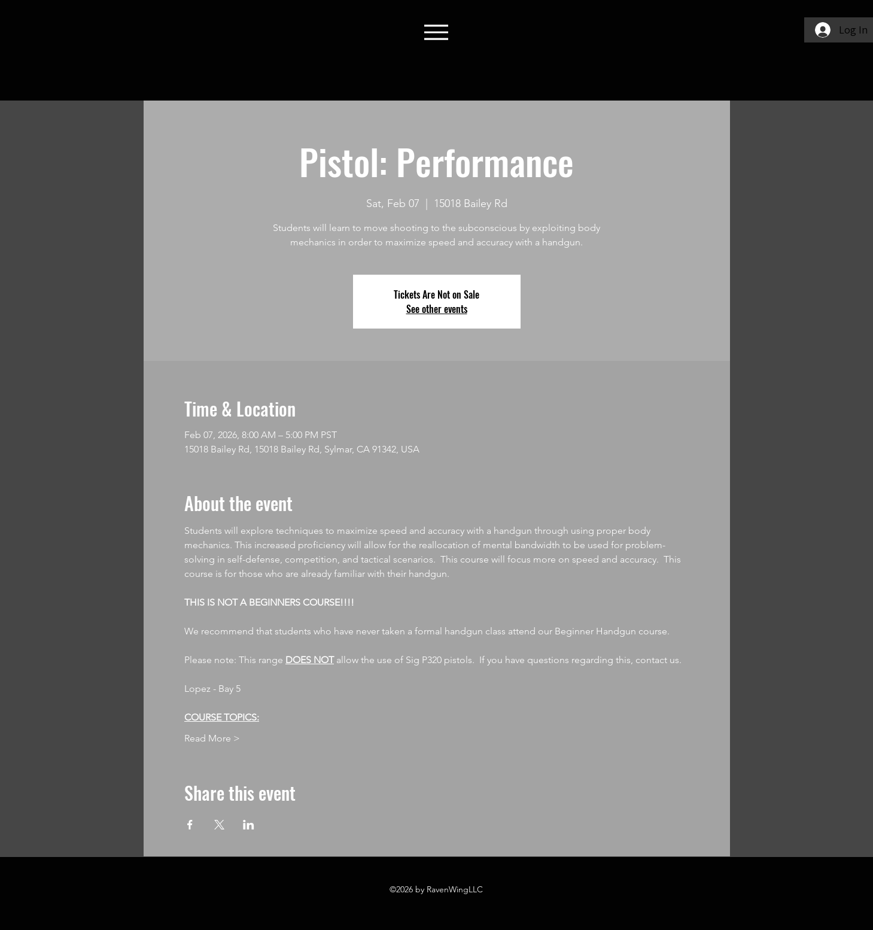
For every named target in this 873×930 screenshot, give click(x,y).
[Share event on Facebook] (190, 824)
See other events (436, 309)
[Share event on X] (219, 824)
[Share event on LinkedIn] (248, 824)
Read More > (212, 738)
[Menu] (436, 32)
